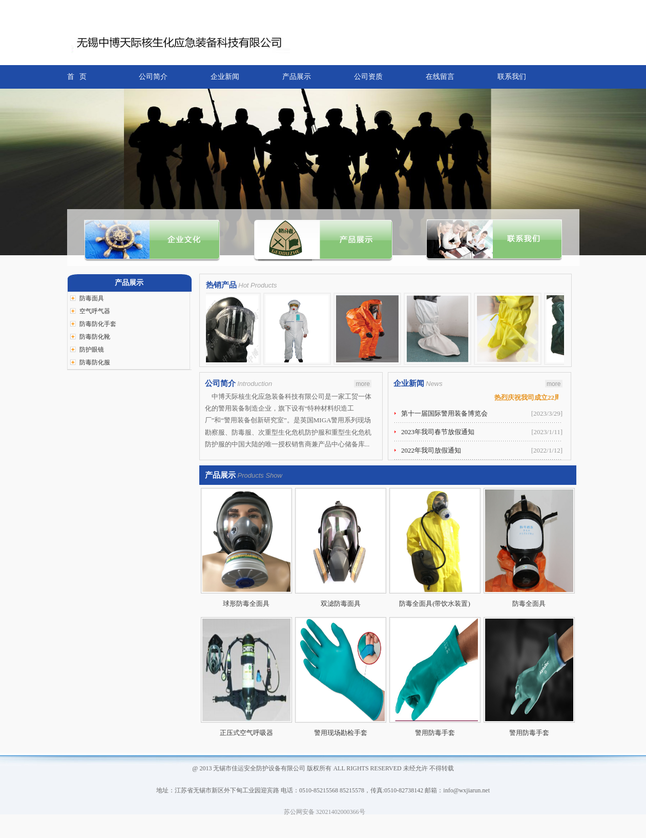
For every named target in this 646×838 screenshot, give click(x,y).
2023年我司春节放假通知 (437, 432)
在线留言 (440, 76)
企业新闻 (225, 76)
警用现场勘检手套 (340, 733)
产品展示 (296, 76)
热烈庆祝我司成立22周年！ (536, 397)
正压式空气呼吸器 (246, 733)
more (362, 383)
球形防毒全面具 (246, 603)
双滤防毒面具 (341, 603)
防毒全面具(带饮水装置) (434, 603)
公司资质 (368, 76)
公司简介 (153, 76)
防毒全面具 (529, 603)
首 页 (77, 76)
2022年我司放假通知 (431, 450)
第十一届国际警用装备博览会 (444, 413)
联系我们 (511, 76)
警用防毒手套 (435, 733)
